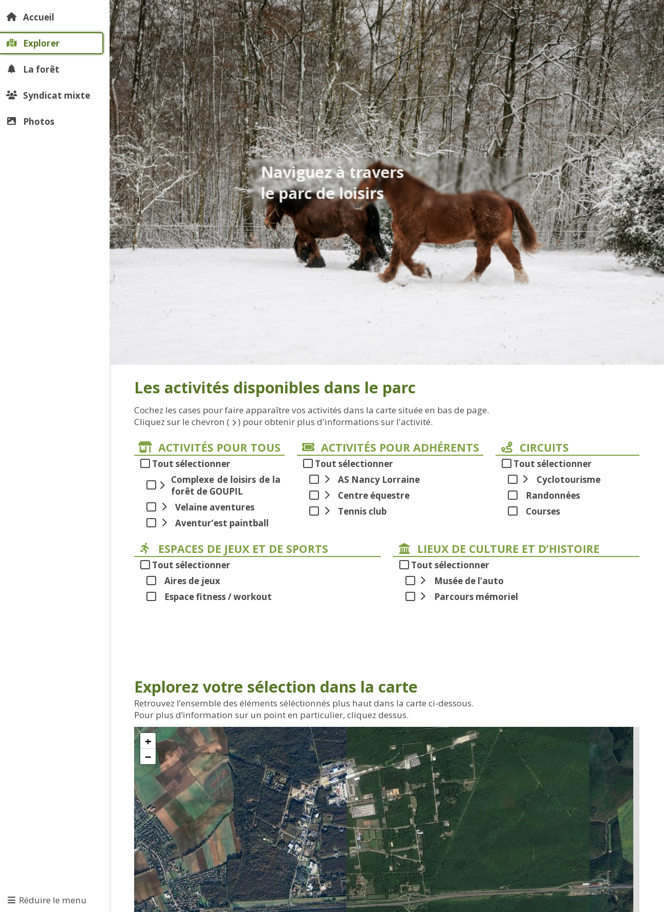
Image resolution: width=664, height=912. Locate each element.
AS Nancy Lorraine (370, 479)
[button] (148, 741)
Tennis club (354, 511)
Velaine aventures (206, 507)
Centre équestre (365, 495)
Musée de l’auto (460, 581)
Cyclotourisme (560, 479)
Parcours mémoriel (467, 597)
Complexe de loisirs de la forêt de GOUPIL (219, 485)
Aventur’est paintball (213, 523)
